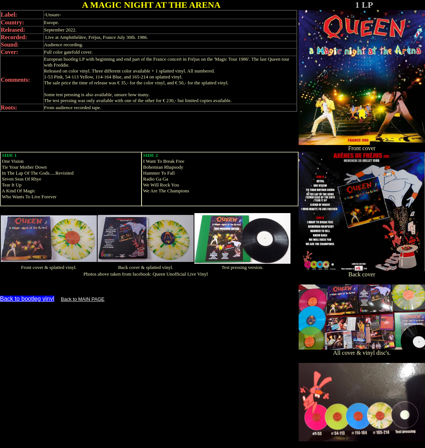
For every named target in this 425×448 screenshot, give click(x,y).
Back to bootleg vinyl (27, 299)
